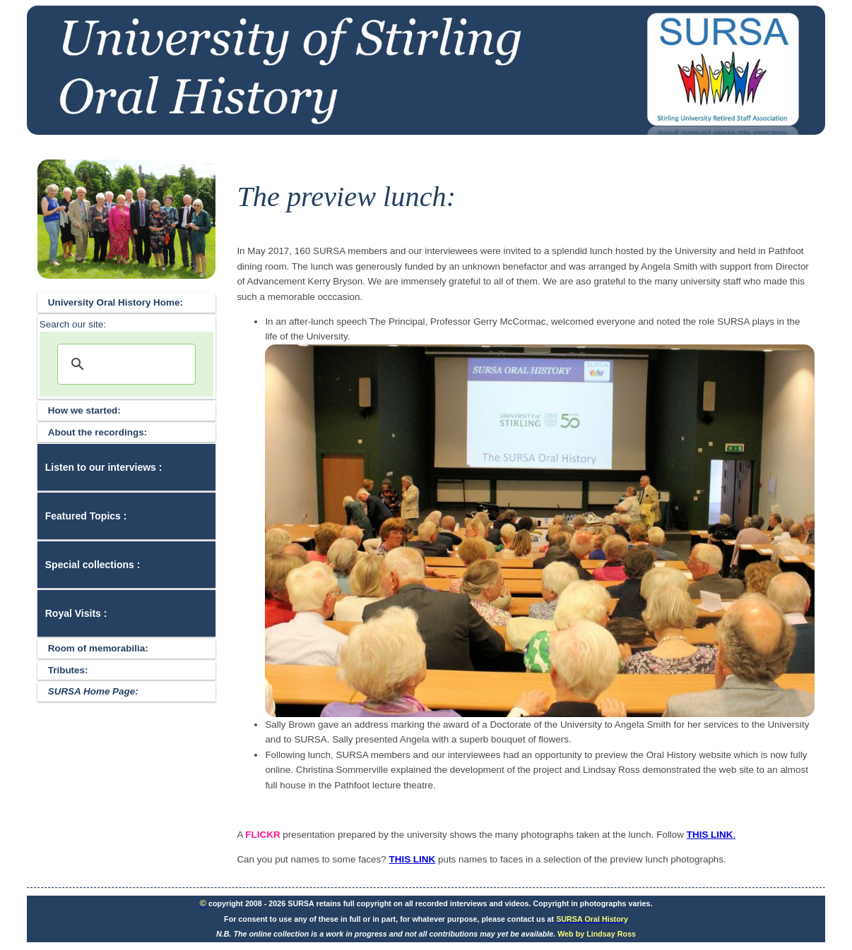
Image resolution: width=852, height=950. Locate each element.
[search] (124, 364)
